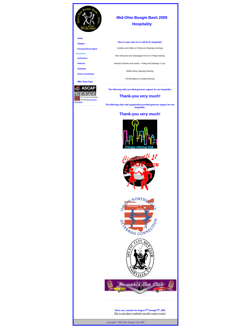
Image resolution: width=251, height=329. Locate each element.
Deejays (81, 44)
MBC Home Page (85, 82)
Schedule (81, 69)
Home (80, 38)
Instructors (82, 58)
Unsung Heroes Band (87, 49)
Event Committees (85, 74)
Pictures (81, 63)
